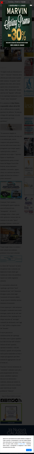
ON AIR (13, 19)
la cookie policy (22, 443)
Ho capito (29, 450)
